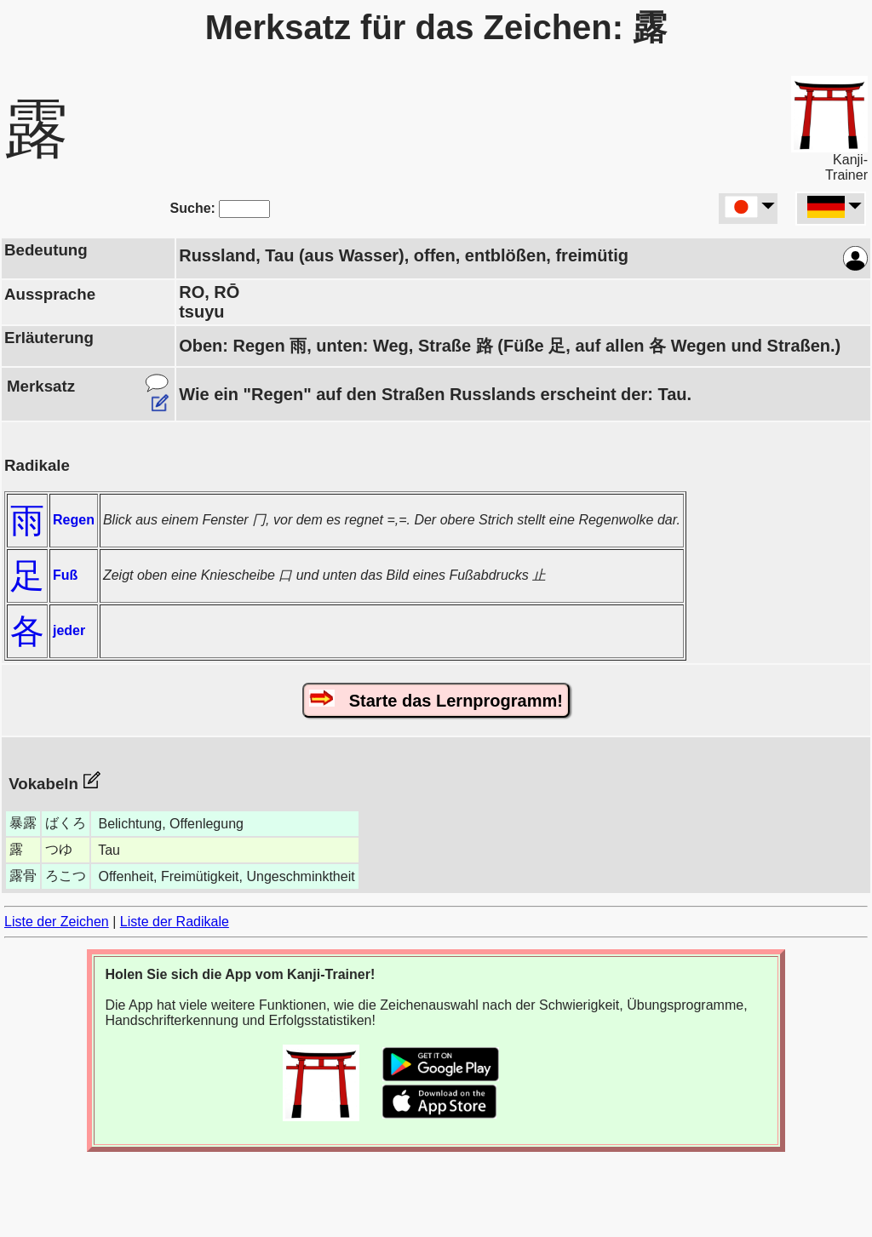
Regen (74, 520)
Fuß (65, 575)
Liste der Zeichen (56, 921)
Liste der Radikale (174, 921)
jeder (69, 630)
